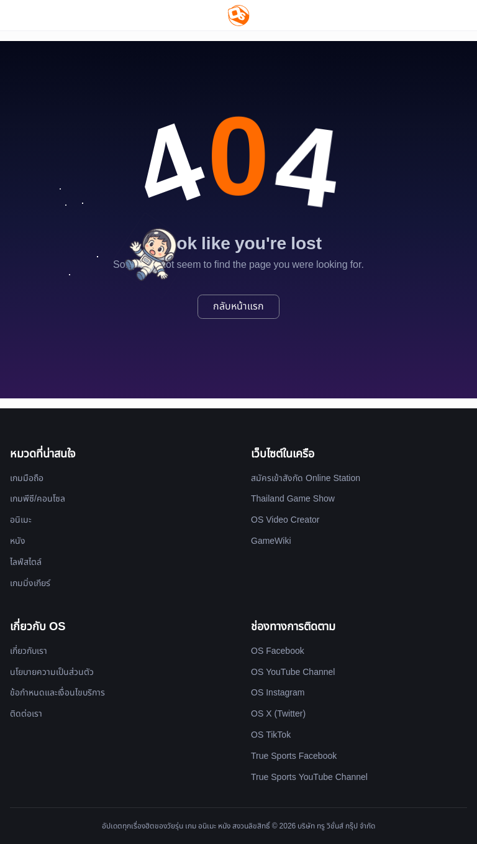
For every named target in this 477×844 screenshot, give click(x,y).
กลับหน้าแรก (238, 306)
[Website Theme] (444, 15)
